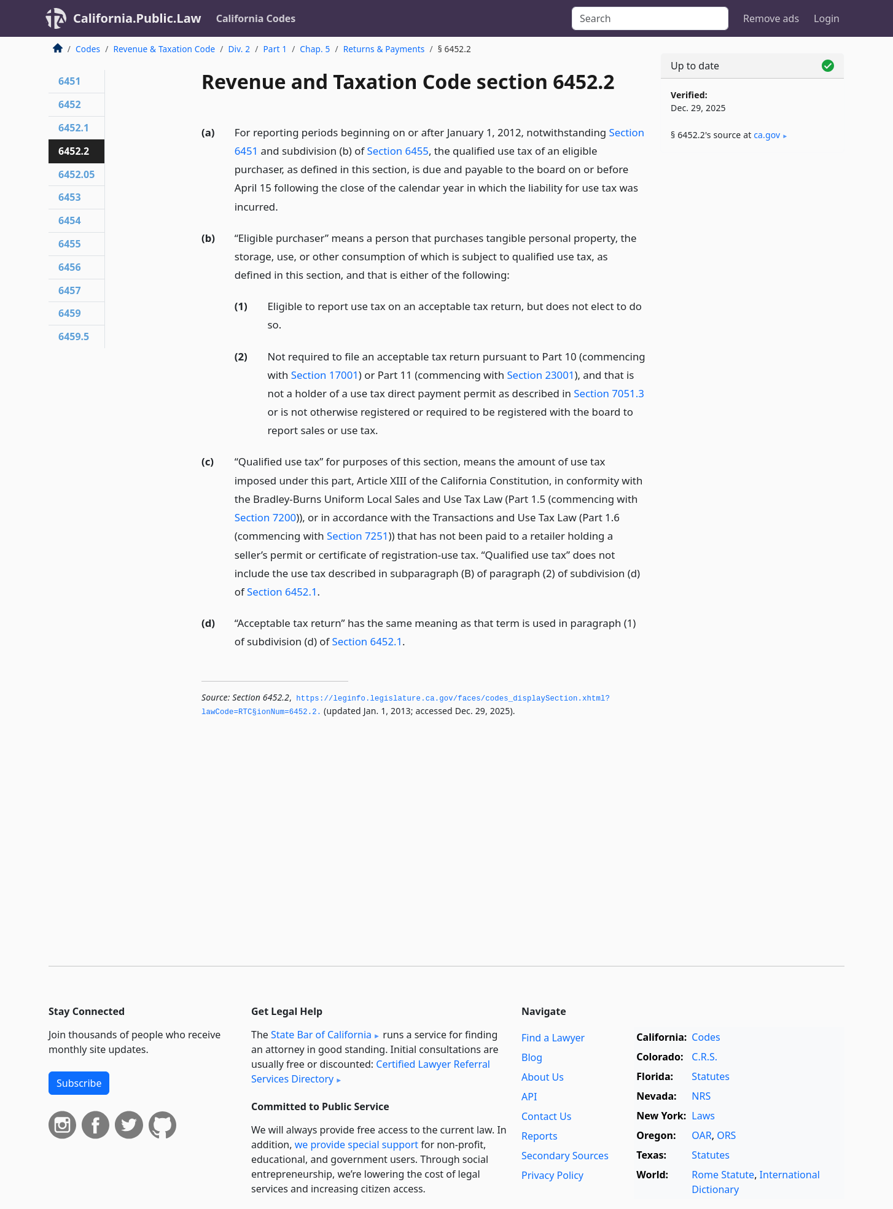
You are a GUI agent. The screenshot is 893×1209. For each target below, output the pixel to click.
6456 (69, 267)
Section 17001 (325, 375)
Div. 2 (239, 49)
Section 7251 (357, 536)
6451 (69, 81)
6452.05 (76, 174)
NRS (701, 1096)
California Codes (256, 18)
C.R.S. (704, 1056)
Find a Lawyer (553, 1037)
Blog (531, 1057)
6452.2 (73, 151)
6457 (69, 290)
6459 (69, 313)
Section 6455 (398, 151)
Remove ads (771, 18)
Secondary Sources (565, 1155)
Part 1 (275, 49)
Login (827, 18)
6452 (69, 104)
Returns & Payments (384, 49)
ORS (726, 1135)
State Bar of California (321, 1034)
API (529, 1096)
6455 (69, 244)
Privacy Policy (552, 1175)
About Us (542, 1077)
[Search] (650, 18)
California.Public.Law (137, 18)
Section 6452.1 (282, 592)
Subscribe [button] (79, 1083)
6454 (69, 220)
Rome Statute (723, 1174)
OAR (701, 1135)
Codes (88, 49)
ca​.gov (767, 135)
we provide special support (356, 1144)
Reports (539, 1136)
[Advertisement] (752, 354)
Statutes (711, 1076)
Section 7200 (265, 517)
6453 (69, 197)
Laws (703, 1115)
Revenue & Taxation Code (164, 49)
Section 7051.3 (609, 393)
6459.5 (73, 336)
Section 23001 (540, 375)
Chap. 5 (315, 49)
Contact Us (546, 1116)
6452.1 (73, 127)
